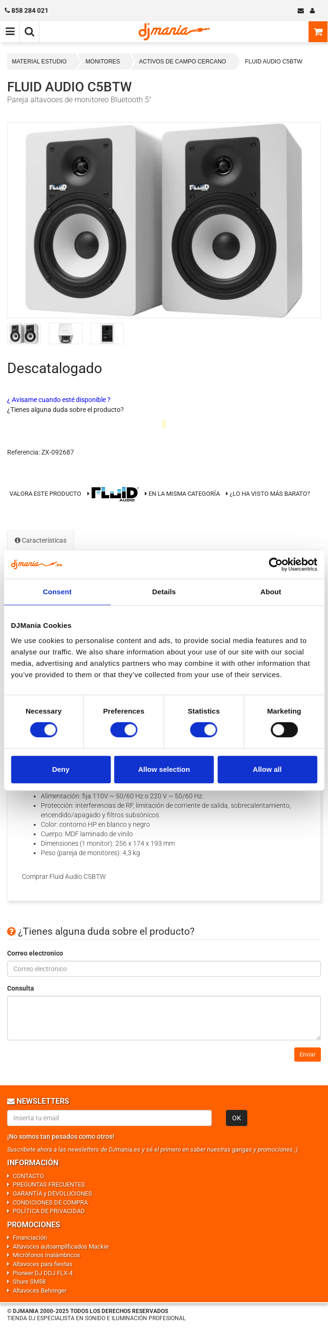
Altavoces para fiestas (43, 1264)
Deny (61, 769)
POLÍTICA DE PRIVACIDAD (49, 1211)
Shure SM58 (29, 1281)
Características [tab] (40, 540)
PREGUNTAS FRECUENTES (49, 1184)
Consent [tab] (57, 592)
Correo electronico (35, 953)
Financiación (30, 1237)
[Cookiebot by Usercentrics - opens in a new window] (275, 564)
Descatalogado (54, 368)
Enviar (308, 1054)
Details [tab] (164, 592)
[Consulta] (164, 1018)
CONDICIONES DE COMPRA (50, 1202)
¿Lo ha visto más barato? (270, 493)
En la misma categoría (182, 493)
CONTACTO (28, 1176)
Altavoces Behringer (39, 1290)
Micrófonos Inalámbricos (46, 1255)
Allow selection (164, 769)
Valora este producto (45, 493)
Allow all (267, 769)
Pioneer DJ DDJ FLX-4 (43, 1273)
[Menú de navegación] (9, 31)
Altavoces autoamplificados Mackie (61, 1246)
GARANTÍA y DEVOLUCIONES (52, 1193)
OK (236, 1118)
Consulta (20, 988)
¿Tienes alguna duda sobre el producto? (65, 409)
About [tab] (271, 592)
